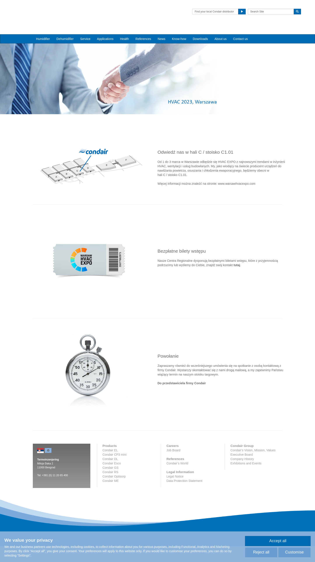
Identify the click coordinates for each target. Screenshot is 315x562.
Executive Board (241, 470)
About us (221, 31)
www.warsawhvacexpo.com (236, 199)
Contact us (240, 31)
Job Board (173, 465)
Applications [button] (105, 31)
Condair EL (110, 465)
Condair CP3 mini (115, 470)
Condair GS (111, 483)
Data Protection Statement (184, 496)
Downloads (200, 31)
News (161, 31)
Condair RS (110, 487)
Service (85, 31)
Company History (242, 474)
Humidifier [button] (43, 31)
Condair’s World (177, 479)
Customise (294, 552)
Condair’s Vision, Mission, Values (252, 465)
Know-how (179, 31)
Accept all (277, 541)
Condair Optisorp (114, 492)
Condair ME (111, 496)
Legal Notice (175, 492)
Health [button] (124, 31)
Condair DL (110, 474)
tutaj (237, 280)
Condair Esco (112, 479)
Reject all (261, 552)
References (143, 31)
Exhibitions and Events (245, 479)
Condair (58, 10)
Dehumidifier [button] (65, 31)
